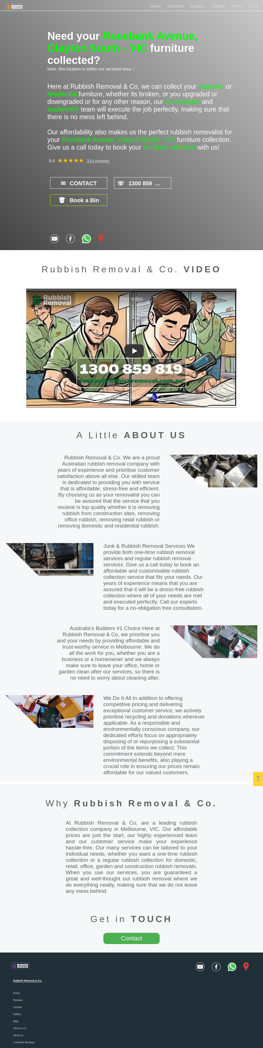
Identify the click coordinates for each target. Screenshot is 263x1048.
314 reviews (98, 160)
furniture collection (169, 147)
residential (62, 94)
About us (18, 1017)
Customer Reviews (24, 1024)
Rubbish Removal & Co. (146, 786)
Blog (253, 6)
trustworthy (63, 109)
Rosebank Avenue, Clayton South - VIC (122, 42)
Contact (197, 6)
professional (182, 101)
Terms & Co (19, 1010)
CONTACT (75, 183)
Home (155, 6)
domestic (211, 86)
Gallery (218, 6)
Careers (17, 1032)
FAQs (237, 6)
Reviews (176, 6)
